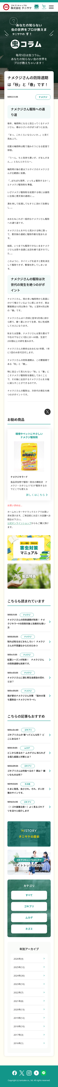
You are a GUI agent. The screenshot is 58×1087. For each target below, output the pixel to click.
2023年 (19, 984)
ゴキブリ (29, 906)
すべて (29, 895)
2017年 (18, 1034)
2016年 (18, 1043)
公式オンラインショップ (19, 523)
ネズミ (29, 929)
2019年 (19, 1017)
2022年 (18, 992)
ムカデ (29, 917)
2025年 (19, 967)
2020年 (19, 1009)
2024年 (19, 975)
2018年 (19, 1026)
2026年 (18, 958)
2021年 (18, 1001)
